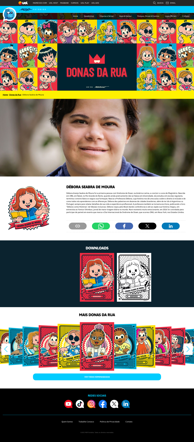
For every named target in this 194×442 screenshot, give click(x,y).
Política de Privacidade (110, 422)
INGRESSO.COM (40, 3)
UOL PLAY (85, 3)
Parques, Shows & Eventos (148, 16)
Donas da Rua (15, 95)
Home (75, 16)
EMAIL (171, 3)
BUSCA (158, 3)
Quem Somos (67, 422)
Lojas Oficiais (170, 16)
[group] (97, 277)
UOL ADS (95, 3)
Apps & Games (125, 16)
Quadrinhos (89, 16)
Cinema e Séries (106, 16)
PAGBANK (64, 3)
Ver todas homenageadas (97, 377)
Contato (185, 16)
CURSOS (74, 3)
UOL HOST (53, 3)
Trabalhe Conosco (86, 422)
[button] (188, 349)
